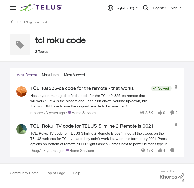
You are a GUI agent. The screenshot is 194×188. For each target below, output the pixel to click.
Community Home (24, 173)
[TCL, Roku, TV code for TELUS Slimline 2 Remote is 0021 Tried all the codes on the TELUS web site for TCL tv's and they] (101, 138)
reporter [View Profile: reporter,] (36, 112)
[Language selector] (123, 8)
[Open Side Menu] (12, 8)
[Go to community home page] (41, 8)
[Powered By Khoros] (172, 176)
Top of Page (55, 173)
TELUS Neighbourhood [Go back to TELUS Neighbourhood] (28, 22)
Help (76, 173)
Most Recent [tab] (26, 74)
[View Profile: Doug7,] (21, 129)
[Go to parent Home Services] (81, 112)
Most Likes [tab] (50, 74)
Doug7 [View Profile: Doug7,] (35, 150)
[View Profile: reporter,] (21, 91)
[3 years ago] (54, 112)
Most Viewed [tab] (74, 74)
